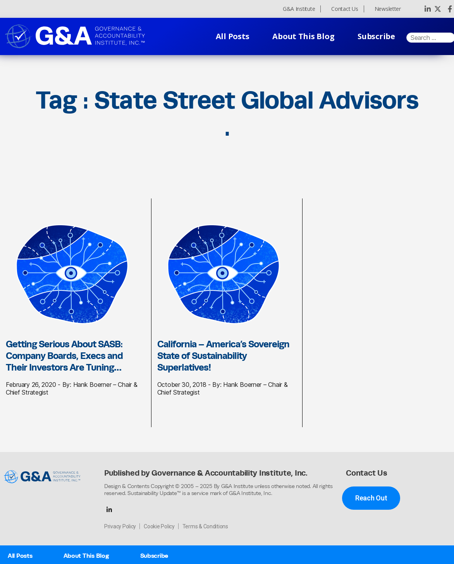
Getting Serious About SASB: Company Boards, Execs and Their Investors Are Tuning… (64, 355)
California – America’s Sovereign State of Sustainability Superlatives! (223, 355)
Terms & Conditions (205, 526)
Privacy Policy (120, 526)
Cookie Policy (159, 526)
